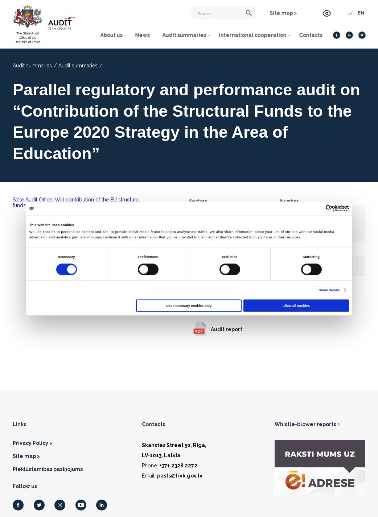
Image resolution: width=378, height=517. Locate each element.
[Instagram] (59, 505)
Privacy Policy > (32, 443)
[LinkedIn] (349, 35)
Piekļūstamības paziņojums (48, 469)
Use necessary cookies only (188, 305)
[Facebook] (336, 35)
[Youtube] (80, 505)
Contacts (310, 35)
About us (111, 35)
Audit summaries (184, 35)
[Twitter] (361, 35)
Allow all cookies (296, 305)
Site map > (283, 13)
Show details (329, 290)
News (142, 35)
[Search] (224, 13)
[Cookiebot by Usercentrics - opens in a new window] (317, 208)
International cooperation (252, 35)
